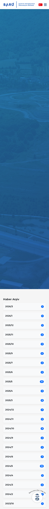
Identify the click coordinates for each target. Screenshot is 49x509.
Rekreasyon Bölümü (26, 5)
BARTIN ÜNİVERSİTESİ (27, 3)
